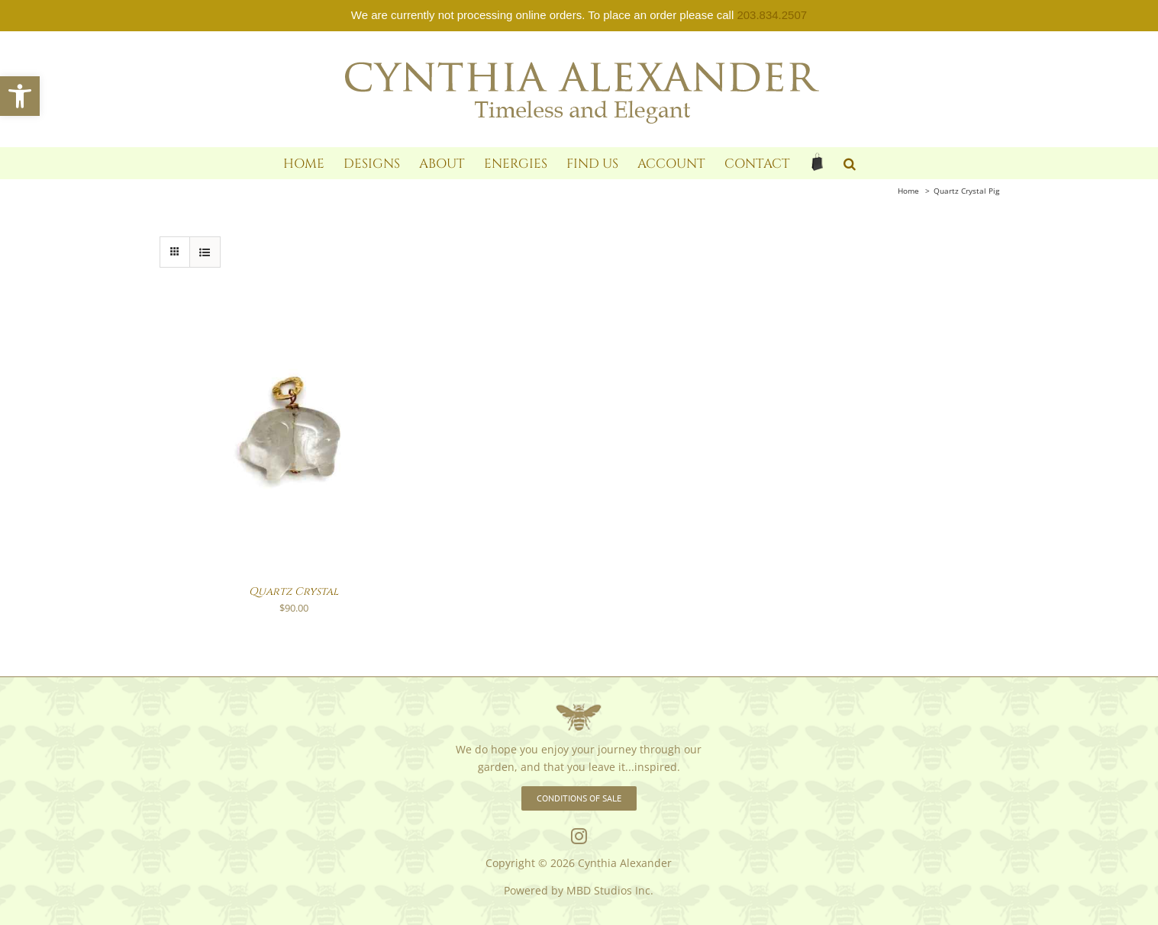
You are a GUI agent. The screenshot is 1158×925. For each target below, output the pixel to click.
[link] (20, 96)
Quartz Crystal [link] (294, 591)
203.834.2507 (772, 14)
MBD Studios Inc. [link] (609, 890)
